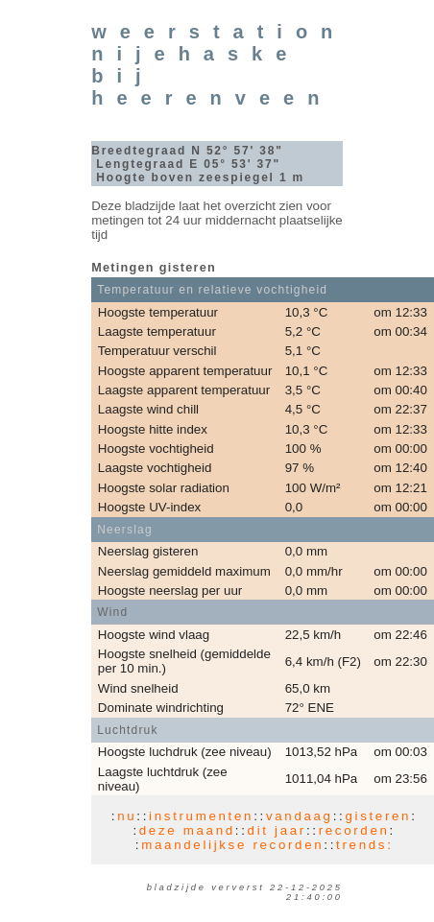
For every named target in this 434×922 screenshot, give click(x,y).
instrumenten (201, 816)
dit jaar (277, 830)
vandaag (299, 816)
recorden (354, 830)
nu (126, 816)
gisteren (378, 816)
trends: (364, 845)
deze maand (187, 830)
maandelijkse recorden (232, 845)
